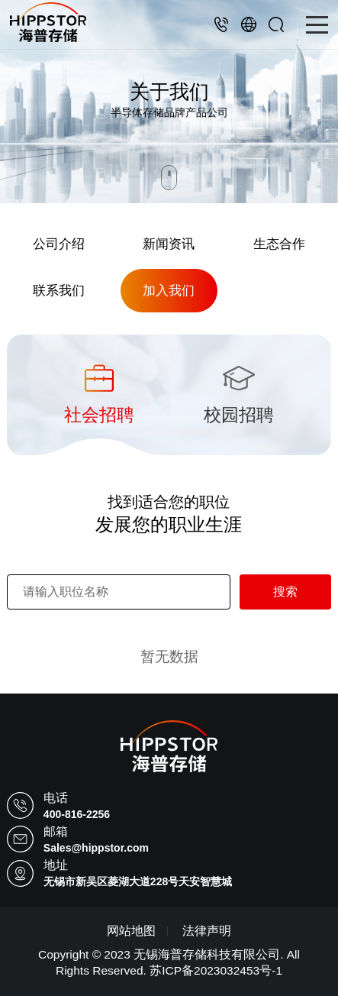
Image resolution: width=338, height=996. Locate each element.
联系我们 (59, 290)
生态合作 (279, 243)
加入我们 (169, 290)
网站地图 (131, 930)
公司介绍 (59, 243)
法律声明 (206, 930)
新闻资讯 (169, 243)
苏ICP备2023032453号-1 (216, 970)
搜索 (285, 591)
